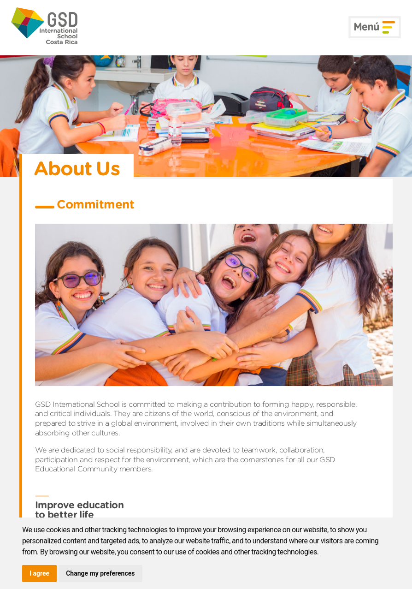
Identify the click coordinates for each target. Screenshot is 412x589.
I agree (39, 573)
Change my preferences (100, 573)
